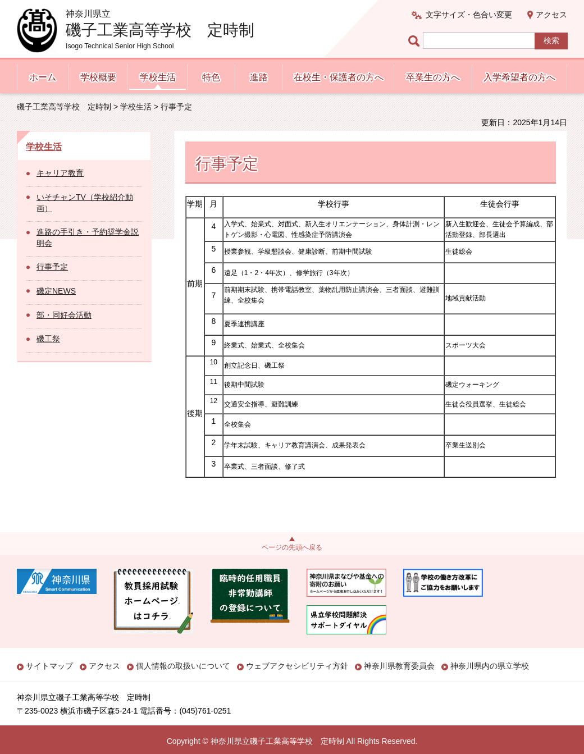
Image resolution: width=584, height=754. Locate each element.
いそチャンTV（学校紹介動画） (84, 203)
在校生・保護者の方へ (339, 77)
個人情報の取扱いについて (183, 665)
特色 (211, 77)
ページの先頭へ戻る (292, 547)
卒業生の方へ (433, 77)
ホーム (42, 77)
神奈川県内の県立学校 (489, 665)
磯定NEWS (56, 290)
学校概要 (98, 77)
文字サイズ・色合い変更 (469, 14)
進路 (259, 77)
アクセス (551, 14)
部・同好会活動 (64, 314)
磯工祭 (48, 338)
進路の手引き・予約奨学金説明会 (87, 237)
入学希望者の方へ (519, 77)
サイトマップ (49, 665)
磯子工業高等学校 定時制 (64, 106)
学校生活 (158, 77)
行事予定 (52, 266)
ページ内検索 (415, 40)
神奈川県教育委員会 (399, 665)
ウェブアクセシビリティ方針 (297, 665)
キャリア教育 (60, 172)
